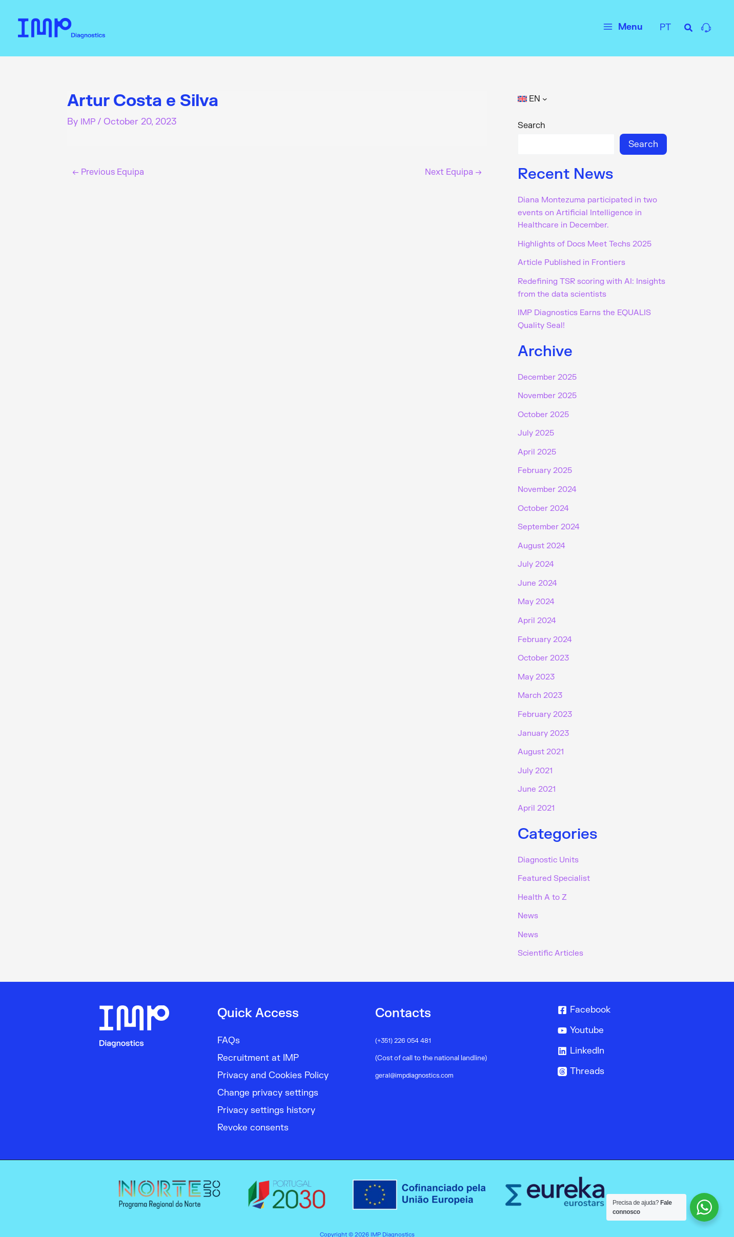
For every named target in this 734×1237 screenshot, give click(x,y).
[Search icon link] (689, 29)
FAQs (228, 1028)
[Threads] (610, 1059)
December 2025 (549, 374)
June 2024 (539, 577)
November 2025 (549, 392)
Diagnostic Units (550, 849)
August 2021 (542, 743)
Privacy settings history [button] (266, 1098)
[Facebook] (610, 998)
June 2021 (538, 780)
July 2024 (537, 558)
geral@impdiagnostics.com (417, 1064)
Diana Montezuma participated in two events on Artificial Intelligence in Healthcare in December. (592, 212)
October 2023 (546, 651)
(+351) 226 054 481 (405, 1029)
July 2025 (537, 429)
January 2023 (545, 724)
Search (531, 125)
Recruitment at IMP (258, 1046)
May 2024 (537, 595)
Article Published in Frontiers (574, 261)
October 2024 (545, 503)
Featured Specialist (556, 868)
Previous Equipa (111, 172)
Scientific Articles (552, 942)
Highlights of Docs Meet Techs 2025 (589, 243)
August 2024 (543, 540)
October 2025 (546, 411)
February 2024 (546, 632)
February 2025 (547, 466)
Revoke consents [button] (253, 1115)
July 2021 (536, 761)
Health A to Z (543, 886)
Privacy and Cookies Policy (273, 1063)
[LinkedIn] (610, 1039)
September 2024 (551, 522)
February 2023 (547, 706)
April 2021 (537, 798)
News (528, 905)
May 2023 (538, 669)
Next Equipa (451, 172)
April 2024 (538, 614)
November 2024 (549, 485)
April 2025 (538, 448)
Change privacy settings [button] (267, 1081)
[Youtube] (610, 1018)
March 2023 (542, 688)
